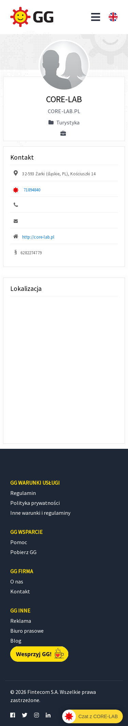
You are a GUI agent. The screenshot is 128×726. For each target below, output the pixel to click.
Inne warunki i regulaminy (40, 512)
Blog (16, 640)
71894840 (32, 189)
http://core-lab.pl (38, 237)
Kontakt (20, 591)
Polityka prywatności (35, 502)
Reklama (20, 620)
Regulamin (23, 492)
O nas (16, 581)
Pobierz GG (23, 552)
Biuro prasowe (27, 630)
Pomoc (18, 542)
